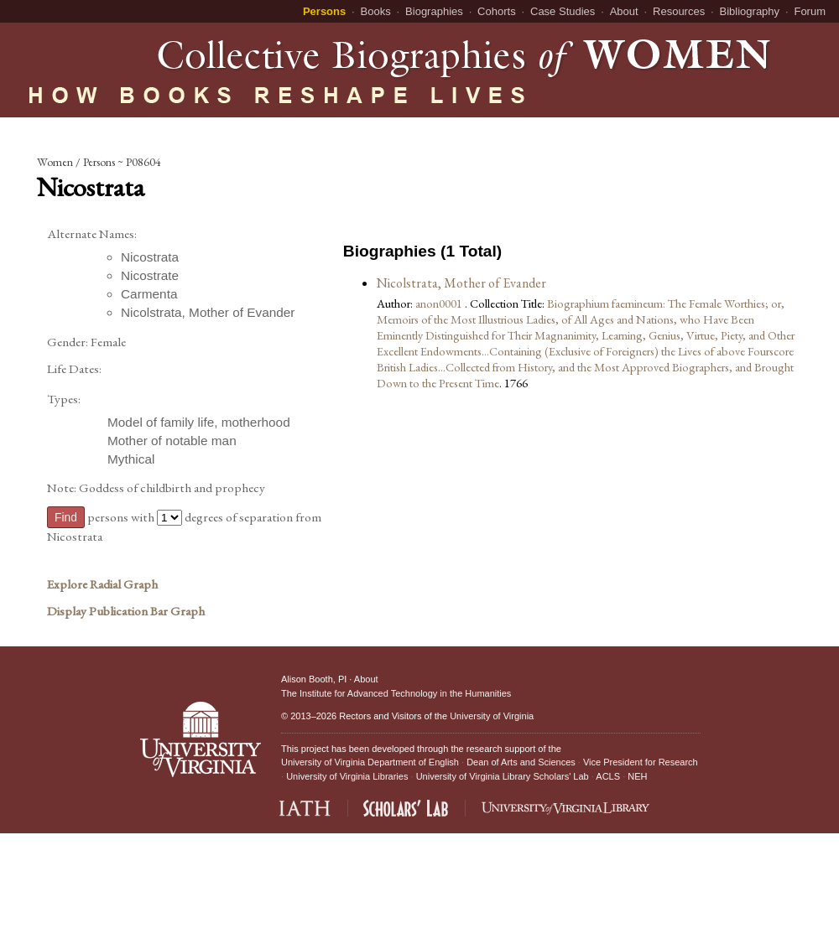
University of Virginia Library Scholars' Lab (502, 776)
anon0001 (440, 303)
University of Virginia (492, 716)
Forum (810, 11)
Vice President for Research (640, 762)
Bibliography (750, 11)
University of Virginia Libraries (347, 776)
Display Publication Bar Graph (126, 611)
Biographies (434, 11)
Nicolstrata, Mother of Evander (461, 283)
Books (376, 11)
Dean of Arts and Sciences (521, 762)
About (624, 11)
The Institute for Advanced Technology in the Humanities (396, 693)
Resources (679, 11)
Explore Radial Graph (102, 584)
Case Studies (562, 11)
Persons (324, 11)
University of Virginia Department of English (370, 762)
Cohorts (496, 11)
